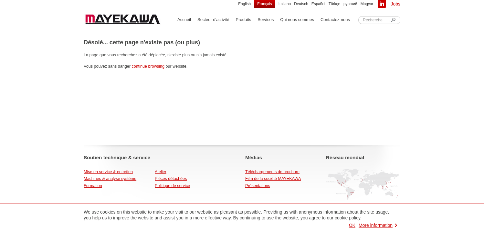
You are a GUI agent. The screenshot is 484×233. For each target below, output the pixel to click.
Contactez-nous (335, 19)
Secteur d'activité (213, 19)
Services (266, 19)
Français (264, 4)
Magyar (367, 4)
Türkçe (334, 4)
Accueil (184, 19)
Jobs (395, 3)
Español (318, 4)
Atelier (160, 172)
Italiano (285, 4)
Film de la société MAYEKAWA (273, 178)
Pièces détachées (171, 178)
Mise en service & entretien (108, 172)
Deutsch (301, 4)
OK (352, 225)
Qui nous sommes (297, 19)
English (244, 4)
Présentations (257, 185)
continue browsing (148, 66)
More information (376, 225)
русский (350, 4)
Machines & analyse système (110, 178)
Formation (93, 185)
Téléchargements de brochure (272, 172)
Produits (243, 19)
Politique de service (172, 185)
